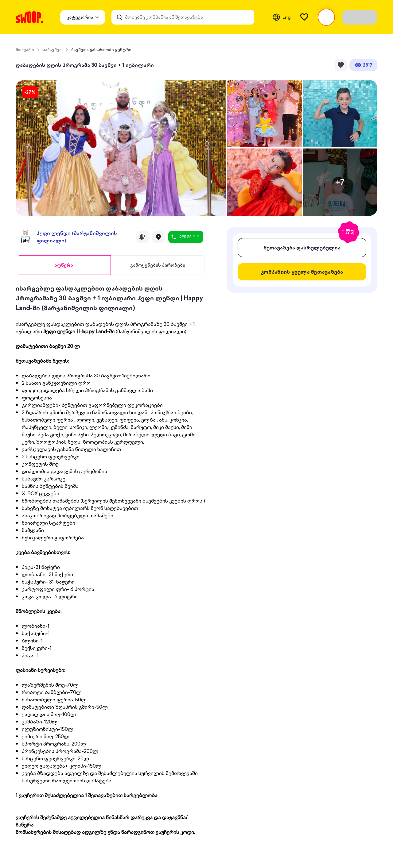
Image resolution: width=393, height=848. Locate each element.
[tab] (64, 265)
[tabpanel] (111, 559)
